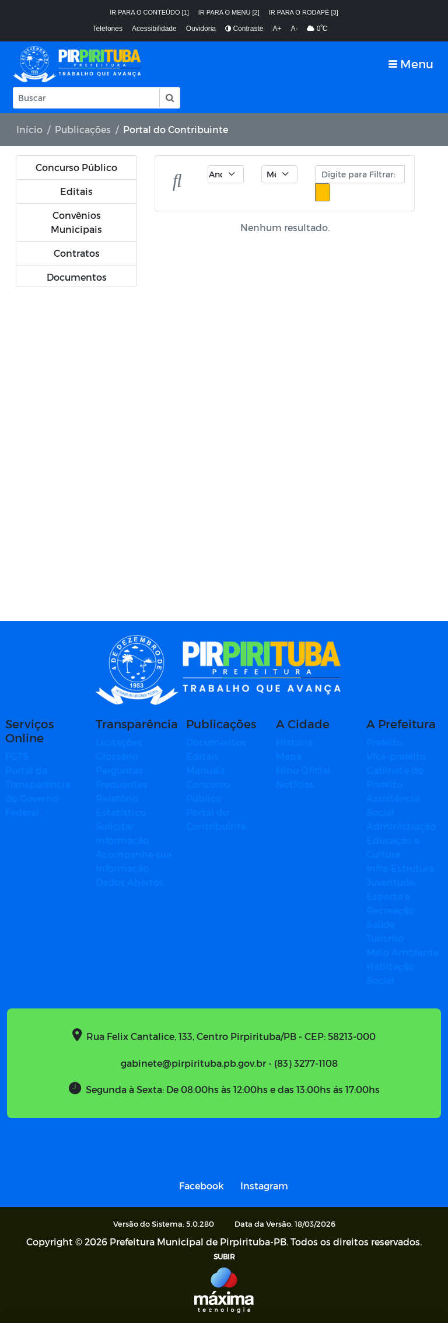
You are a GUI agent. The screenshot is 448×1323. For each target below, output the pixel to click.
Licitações (119, 742)
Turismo (385, 938)
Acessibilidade (154, 29)
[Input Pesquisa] (86, 97)
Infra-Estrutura (400, 868)
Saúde (380, 924)
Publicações (83, 129)
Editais (202, 756)
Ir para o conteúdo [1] (149, 12)
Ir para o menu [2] (229, 12)
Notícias (295, 784)
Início (29, 129)
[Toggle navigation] (411, 64)
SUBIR (224, 1256)
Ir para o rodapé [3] (303, 12)
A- (294, 29)
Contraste (244, 29)
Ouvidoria (201, 29)
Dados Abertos (130, 882)
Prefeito (384, 742)
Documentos (216, 742)
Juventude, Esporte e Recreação (391, 896)
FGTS (17, 756)
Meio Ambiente (402, 952)
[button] (169, 97)
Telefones (108, 29)
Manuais (205, 770)
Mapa (289, 756)
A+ (276, 29)
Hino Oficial (303, 770)
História (294, 742)
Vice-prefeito (396, 756)
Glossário (117, 756)
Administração (401, 826)
